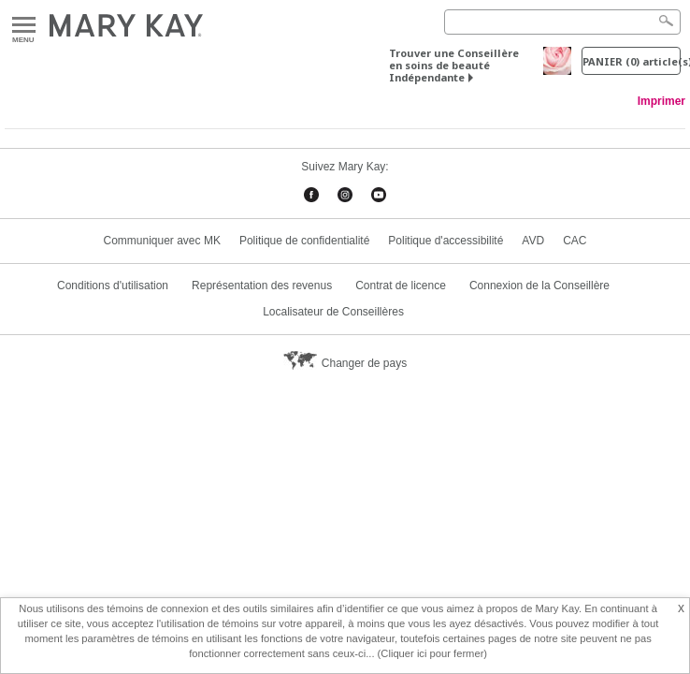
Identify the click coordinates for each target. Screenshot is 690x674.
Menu (24, 26)
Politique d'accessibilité (445, 240)
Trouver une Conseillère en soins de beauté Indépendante (454, 65)
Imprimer (661, 101)
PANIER (631, 61)
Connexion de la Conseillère (539, 285)
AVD (533, 240)
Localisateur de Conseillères (333, 311)
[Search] (562, 22)
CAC (574, 240)
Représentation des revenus (262, 285)
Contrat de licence (400, 285)
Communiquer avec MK (162, 240)
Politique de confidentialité (304, 240)
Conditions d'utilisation (112, 285)
